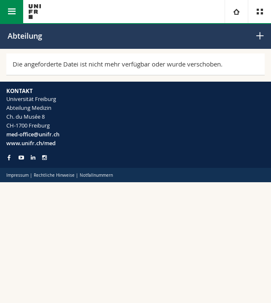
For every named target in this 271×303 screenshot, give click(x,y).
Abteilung (25, 36)
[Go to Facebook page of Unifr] (9, 157)
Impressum (17, 175)
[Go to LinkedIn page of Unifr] (33, 157)
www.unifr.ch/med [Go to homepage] (31, 143)
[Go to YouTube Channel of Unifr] (21, 157)
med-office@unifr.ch (32, 134)
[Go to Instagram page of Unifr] (44, 157)
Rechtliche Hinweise (54, 175)
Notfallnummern (96, 175)
